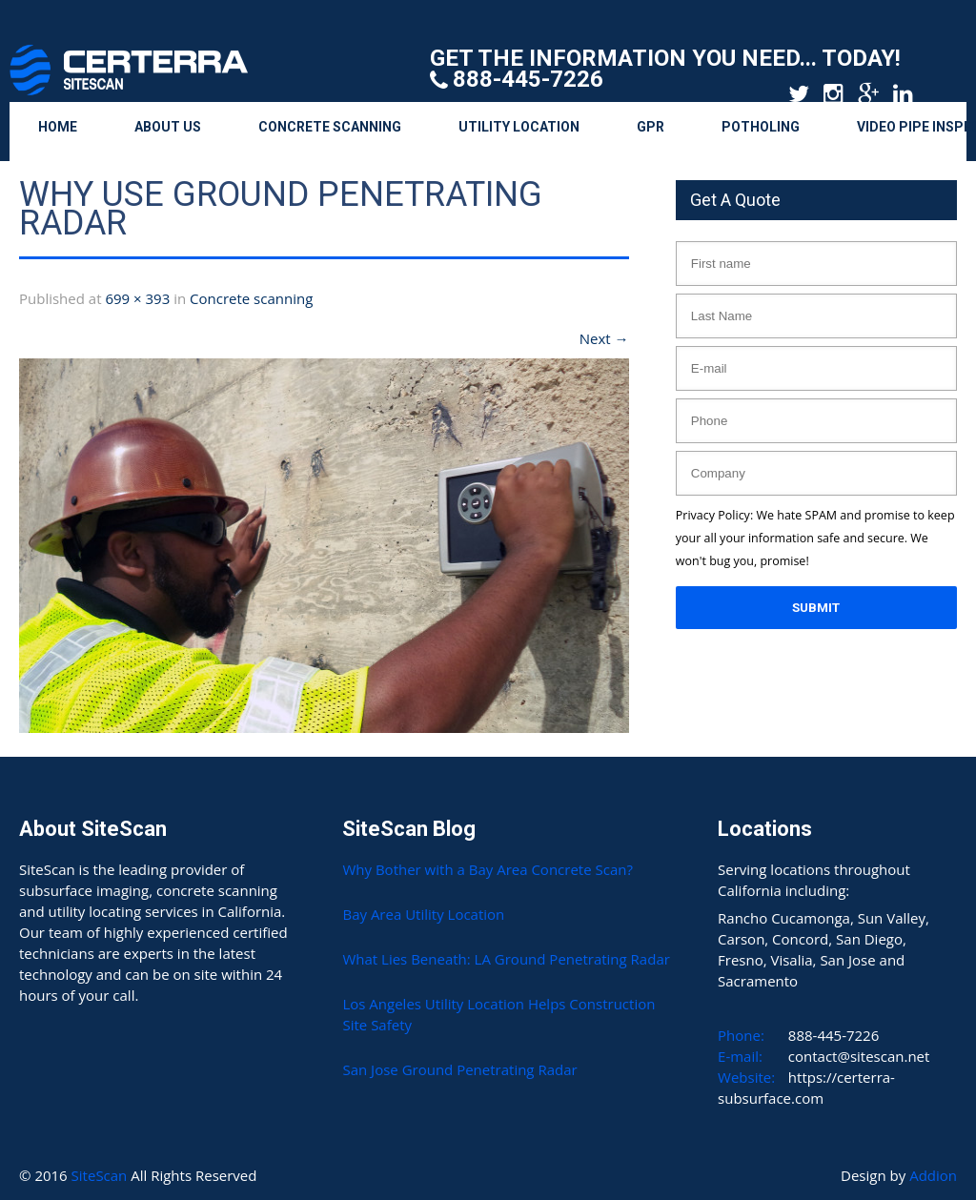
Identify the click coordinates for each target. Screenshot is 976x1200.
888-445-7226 (528, 79)
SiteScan (101, 1175)
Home (57, 126)
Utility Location (519, 126)
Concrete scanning (251, 298)
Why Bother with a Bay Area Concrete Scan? (487, 869)
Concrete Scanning (329, 126)
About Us (167, 126)
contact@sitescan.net (859, 1056)
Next (604, 338)
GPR (650, 126)
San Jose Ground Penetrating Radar (459, 1069)
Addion (933, 1175)
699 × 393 (137, 298)
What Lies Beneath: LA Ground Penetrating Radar (505, 958)
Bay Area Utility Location (423, 914)
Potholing (761, 126)
